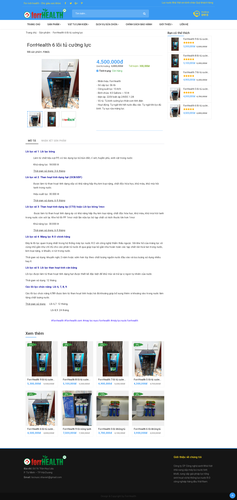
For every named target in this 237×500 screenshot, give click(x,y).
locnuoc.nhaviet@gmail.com (46, 477)
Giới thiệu (166, 24)
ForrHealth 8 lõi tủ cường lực (78, 379)
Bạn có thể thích (179, 33)
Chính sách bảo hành (139, 24)
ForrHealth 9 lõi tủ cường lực (43, 379)
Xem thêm (35, 333)
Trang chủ (33, 24)
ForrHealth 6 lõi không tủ (147, 429)
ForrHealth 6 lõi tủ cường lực (43, 429)
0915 (204, 15)
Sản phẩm (54, 24)
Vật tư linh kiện (78, 24)
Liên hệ (184, 24)
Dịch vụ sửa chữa (107, 24)
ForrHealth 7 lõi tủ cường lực (114, 379)
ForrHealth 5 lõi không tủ (111, 429)
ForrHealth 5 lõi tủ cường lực (149, 379)
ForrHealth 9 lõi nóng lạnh (77, 429)
